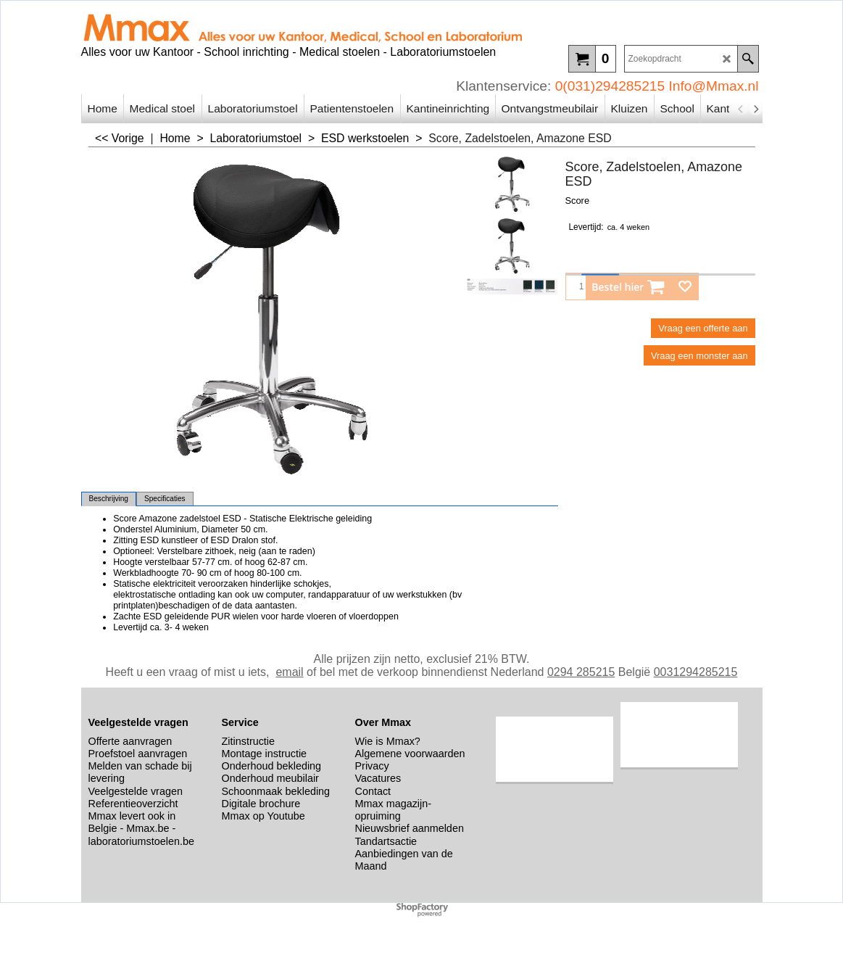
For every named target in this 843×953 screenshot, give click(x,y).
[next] (756, 108)
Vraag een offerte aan (702, 328)
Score (577, 200)
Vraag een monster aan (699, 355)
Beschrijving (108, 499)
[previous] (741, 108)
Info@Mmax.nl (714, 86)
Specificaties (165, 499)
